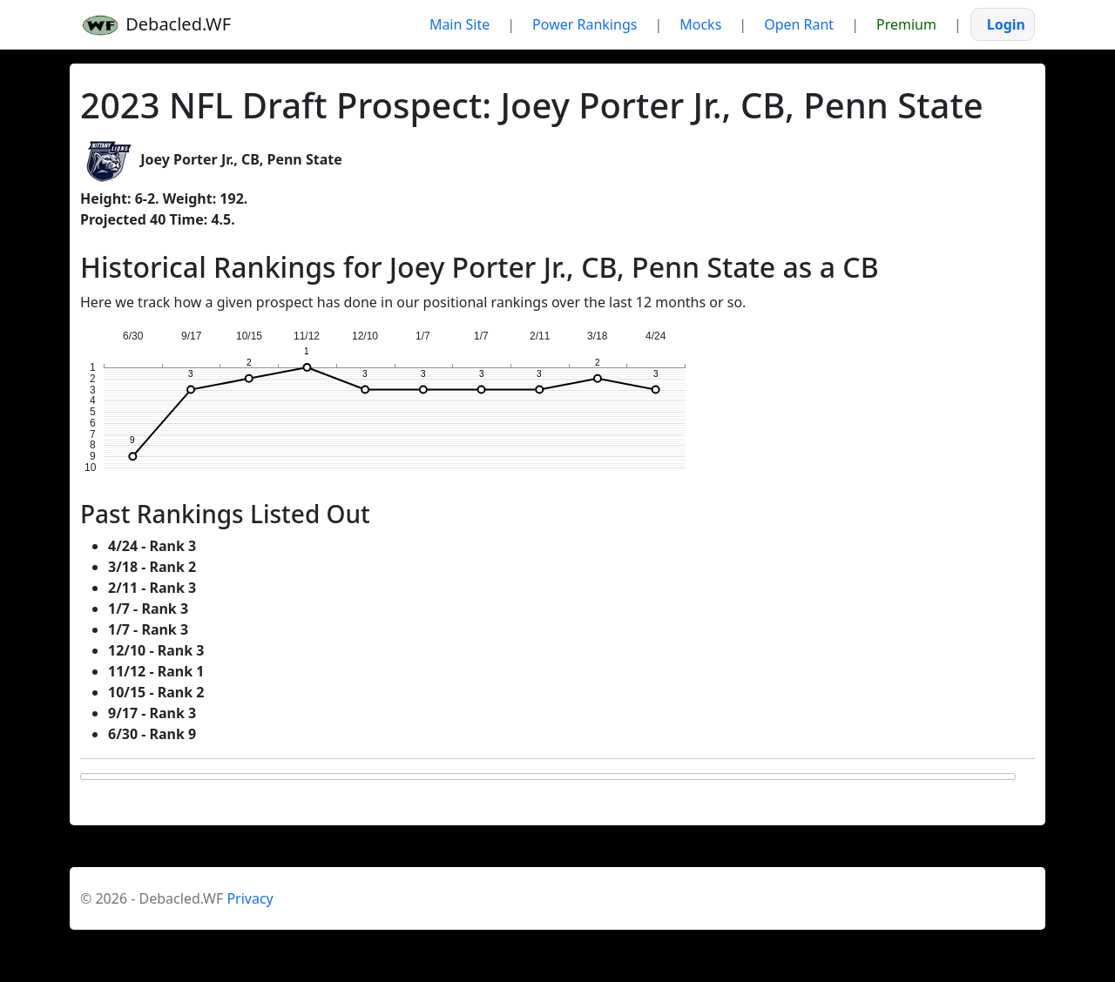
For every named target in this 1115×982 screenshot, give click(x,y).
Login (1006, 24)
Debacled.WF (155, 24)
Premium (906, 24)
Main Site (459, 24)
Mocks (700, 24)
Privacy (249, 898)
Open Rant (799, 24)
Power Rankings (584, 24)
